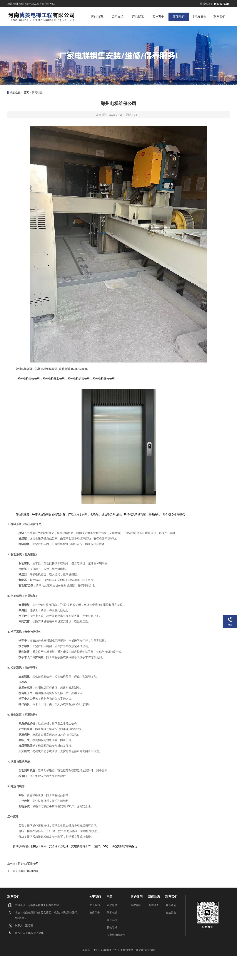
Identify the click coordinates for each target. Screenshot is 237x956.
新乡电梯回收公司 (28, 863)
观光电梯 (112, 919)
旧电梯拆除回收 (116, 934)
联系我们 (219, 16)
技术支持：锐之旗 (133, 950)
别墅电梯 (112, 905)
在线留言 (171, 912)
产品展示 (138, 16)
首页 (26, 92)
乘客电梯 (112, 912)
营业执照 (149, 950)
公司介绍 (117, 16)
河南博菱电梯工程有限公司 (34, 3)
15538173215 (221, 3)
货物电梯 (112, 927)
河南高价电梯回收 (28, 870)
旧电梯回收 (199, 16)
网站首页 (97, 16)
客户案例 (158, 16)
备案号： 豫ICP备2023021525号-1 (102, 950)
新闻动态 (179, 16)
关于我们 (94, 905)
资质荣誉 (94, 912)
